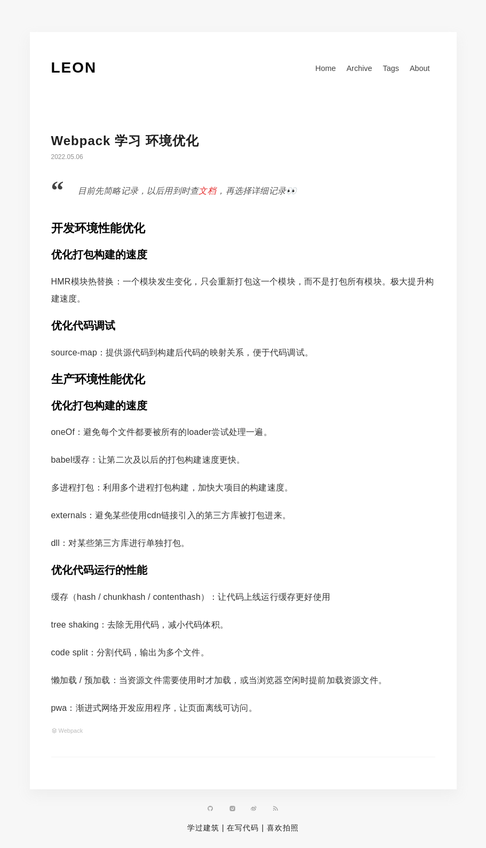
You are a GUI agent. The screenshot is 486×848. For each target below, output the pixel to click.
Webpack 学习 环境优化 (125, 140)
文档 (207, 190)
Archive (359, 68)
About (420, 68)
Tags (391, 68)
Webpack (71, 730)
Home (325, 68)
